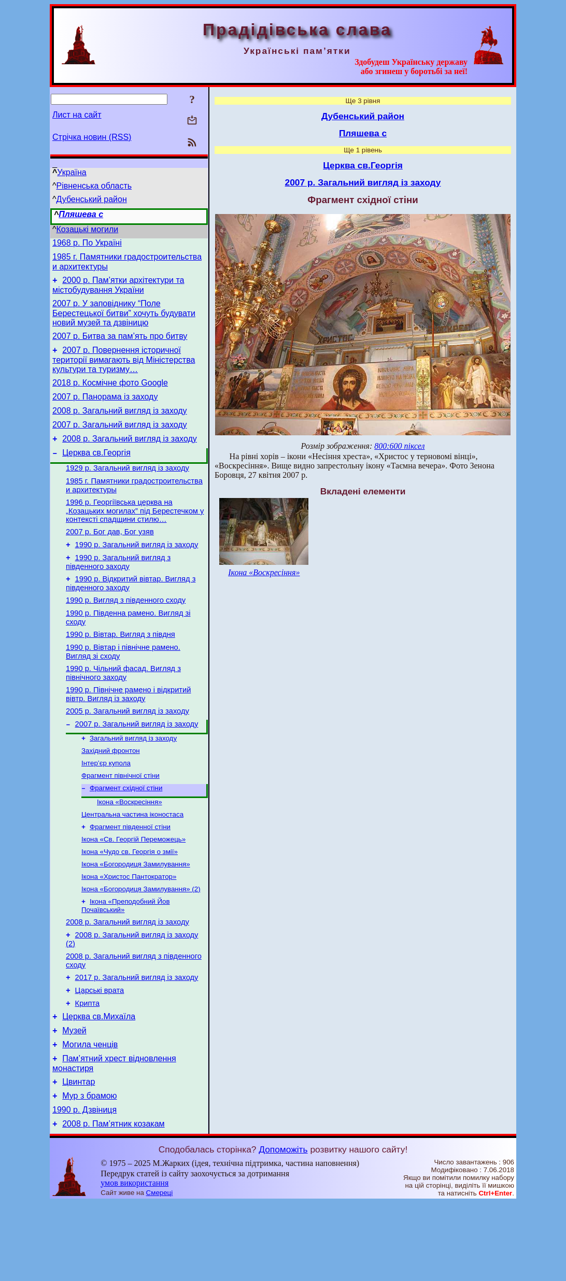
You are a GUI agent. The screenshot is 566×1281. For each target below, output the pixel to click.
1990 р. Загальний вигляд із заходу (137, 571)
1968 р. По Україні (87, 244)
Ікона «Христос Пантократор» (128, 931)
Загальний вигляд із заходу (133, 781)
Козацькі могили (87, 229)
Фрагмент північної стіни (120, 821)
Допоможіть (283, 1227)
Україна (71, 172)
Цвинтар (78, 1155)
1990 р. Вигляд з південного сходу (126, 631)
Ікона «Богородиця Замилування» (135, 917)
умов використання (134, 1261)
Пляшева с (81, 214)
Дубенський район (91, 199)
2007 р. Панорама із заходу (105, 409)
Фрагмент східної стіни (126, 835)
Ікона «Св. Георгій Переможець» (133, 890)
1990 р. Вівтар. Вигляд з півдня (120, 668)
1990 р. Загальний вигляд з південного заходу (118, 590)
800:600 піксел (399, 446)
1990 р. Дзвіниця (84, 1186)
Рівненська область (94, 185)
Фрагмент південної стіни (130, 877)
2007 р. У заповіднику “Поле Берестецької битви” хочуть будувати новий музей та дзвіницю (123, 319)
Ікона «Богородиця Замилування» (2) (141, 944)
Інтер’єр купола (106, 808)
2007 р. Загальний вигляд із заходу (119, 440)
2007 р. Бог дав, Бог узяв (110, 556)
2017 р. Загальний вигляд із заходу (137, 1040)
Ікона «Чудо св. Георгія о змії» (129, 904)
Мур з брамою (89, 1170)
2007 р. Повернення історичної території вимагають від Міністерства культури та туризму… (123, 369)
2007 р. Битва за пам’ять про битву (119, 343)
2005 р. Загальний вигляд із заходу (127, 751)
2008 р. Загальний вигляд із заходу (119, 424)
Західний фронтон (110, 795)
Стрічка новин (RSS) (91, 137)
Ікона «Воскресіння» (129, 850)
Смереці (159, 1271)
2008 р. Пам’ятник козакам (113, 1202)
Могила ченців (90, 1115)
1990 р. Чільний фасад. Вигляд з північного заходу (123, 710)
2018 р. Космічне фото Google (110, 393)
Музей (74, 1099)
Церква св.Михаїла (98, 1083)
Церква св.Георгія (96, 471)
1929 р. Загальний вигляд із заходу (127, 488)
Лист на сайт (77, 114)
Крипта (87, 1069)
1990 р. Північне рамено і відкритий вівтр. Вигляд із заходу (128, 733)
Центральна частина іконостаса (132, 863)
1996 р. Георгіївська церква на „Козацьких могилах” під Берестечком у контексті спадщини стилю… (135, 534)
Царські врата (99, 1054)
